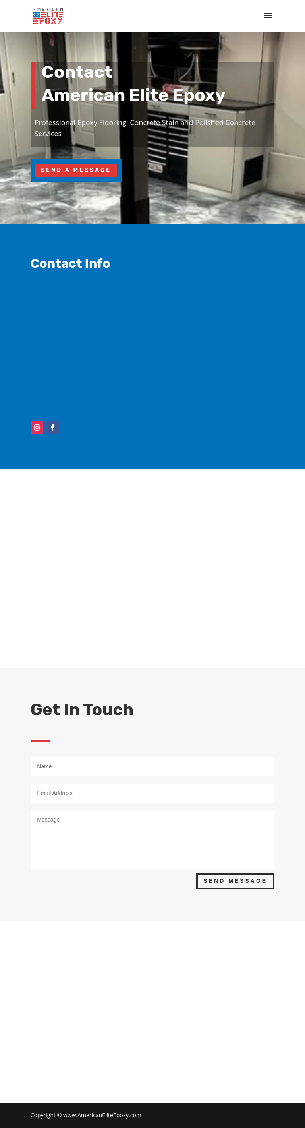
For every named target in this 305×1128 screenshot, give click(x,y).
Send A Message (76, 170)
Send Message (235, 881)
